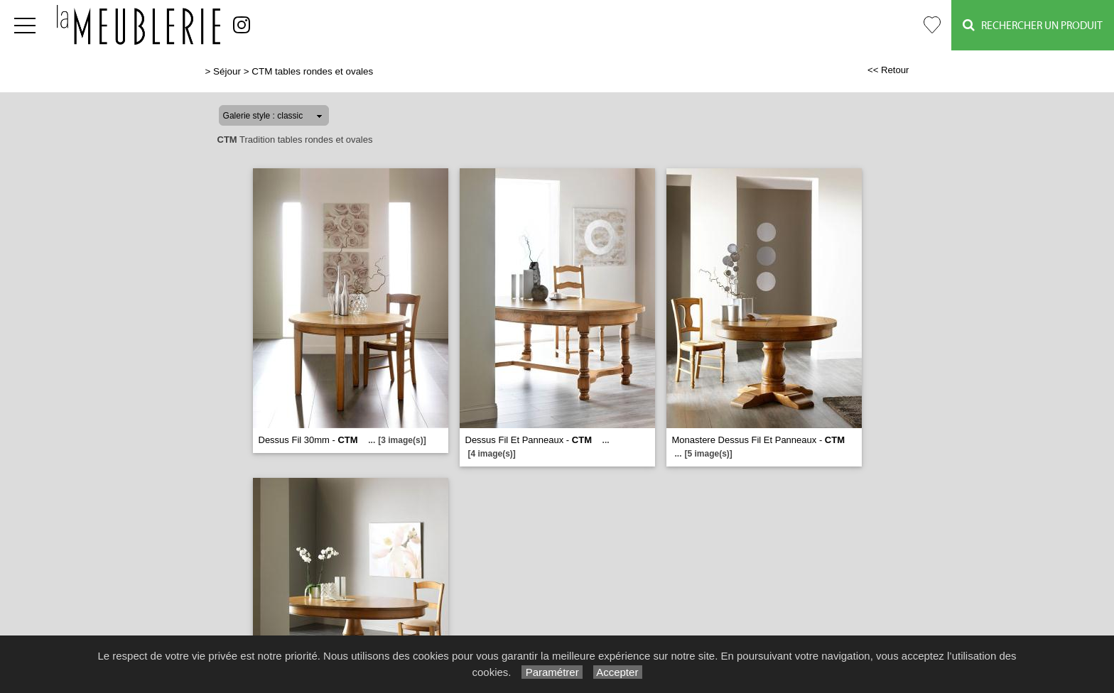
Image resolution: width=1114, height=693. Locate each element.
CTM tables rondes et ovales (312, 71)
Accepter (618, 672)
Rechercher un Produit (1033, 25)
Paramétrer (551, 672)
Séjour (227, 71)
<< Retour (888, 70)
